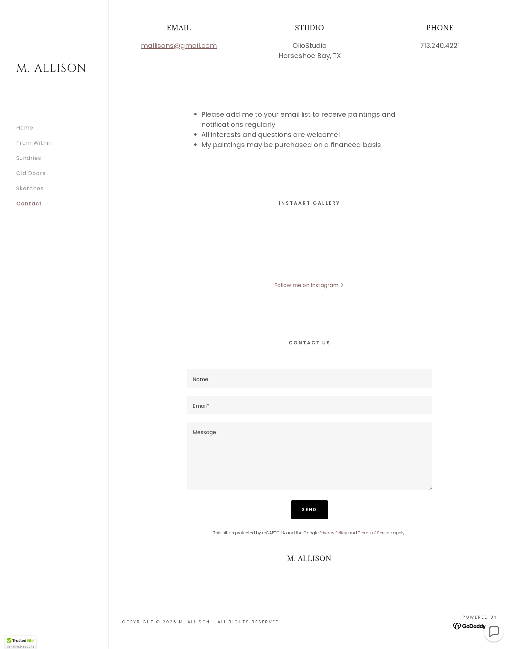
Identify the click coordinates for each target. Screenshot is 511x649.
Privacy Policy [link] (333, 533)
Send (309, 509)
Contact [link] (29, 203)
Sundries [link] (28, 158)
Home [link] (24, 128)
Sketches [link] (30, 188)
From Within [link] (34, 143)
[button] (309, 285)
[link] (54, 70)
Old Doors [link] (31, 173)
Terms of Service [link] (375, 533)
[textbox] (309, 378)
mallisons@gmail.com (179, 45)
